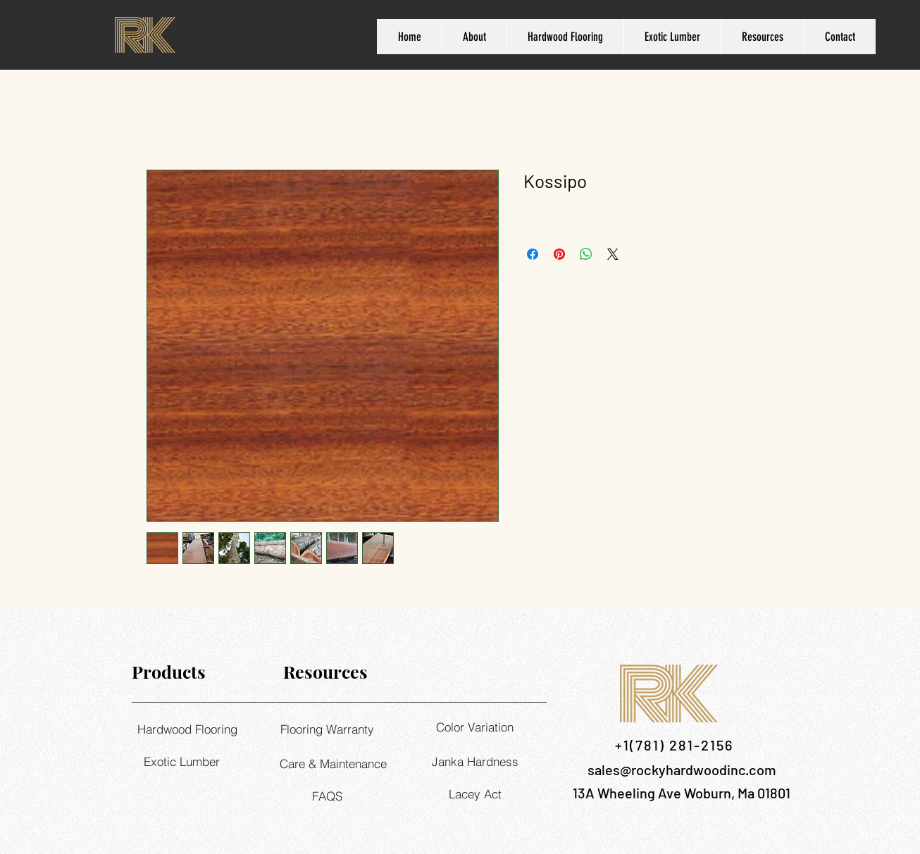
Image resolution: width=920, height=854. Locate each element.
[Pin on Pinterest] (559, 254)
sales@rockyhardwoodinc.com (682, 769)
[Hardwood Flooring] (187, 729)
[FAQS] (327, 795)
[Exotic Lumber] (182, 761)
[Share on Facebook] (532, 254)
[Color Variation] (475, 726)
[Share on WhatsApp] (586, 254)
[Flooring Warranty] (327, 729)
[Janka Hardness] (475, 761)
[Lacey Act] (475, 793)
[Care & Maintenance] (332, 763)
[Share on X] (612, 254)
